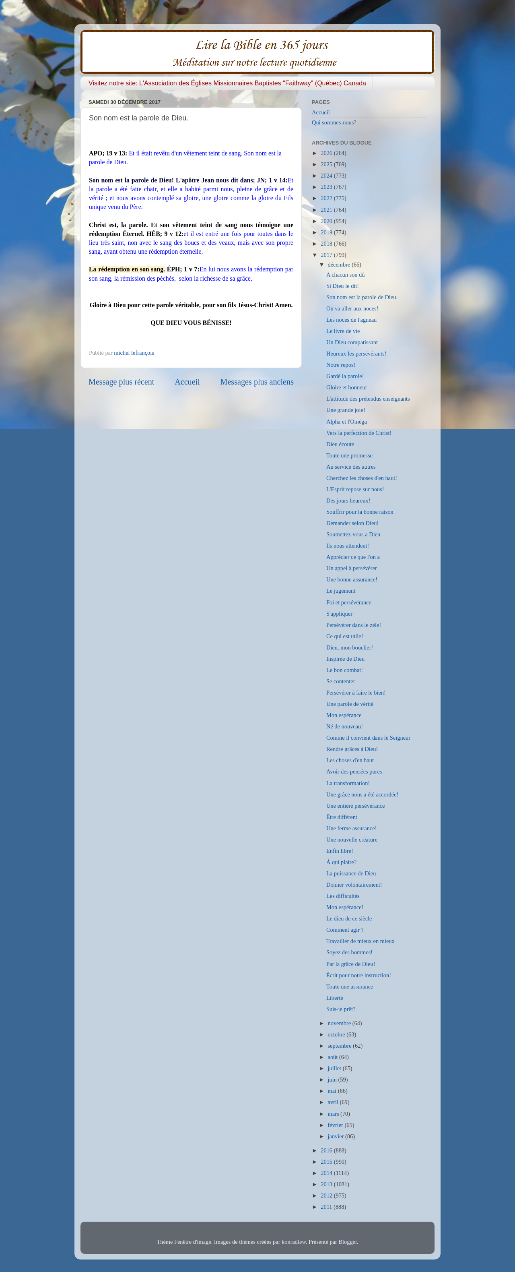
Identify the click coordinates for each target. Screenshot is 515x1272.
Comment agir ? (345, 930)
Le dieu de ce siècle (349, 918)
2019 (327, 232)
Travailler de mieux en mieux (360, 941)
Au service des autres (351, 466)
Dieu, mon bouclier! (349, 647)
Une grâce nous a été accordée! (362, 794)
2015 (327, 1161)
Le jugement (340, 590)
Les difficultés (342, 896)
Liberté (334, 998)
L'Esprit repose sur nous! (355, 489)
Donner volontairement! (354, 884)
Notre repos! (340, 365)
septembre (340, 1045)
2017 (327, 255)
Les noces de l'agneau (351, 319)
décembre (340, 264)
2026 (327, 153)
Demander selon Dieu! (352, 523)
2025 (327, 164)
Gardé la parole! (345, 376)
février (336, 1125)
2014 (327, 1173)
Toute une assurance (349, 986)
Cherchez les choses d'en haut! (361, 478)
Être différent (341, 817)
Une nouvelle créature (351, 839)
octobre (337, 1034)
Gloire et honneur (346, 387)
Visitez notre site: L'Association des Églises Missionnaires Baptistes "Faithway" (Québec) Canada (227, 83)
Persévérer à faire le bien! (356, 692)
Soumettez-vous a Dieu (353, 534)
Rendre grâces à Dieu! (352, 749)
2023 (327, 187)
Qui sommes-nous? (334, 122)
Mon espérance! (344, 907)
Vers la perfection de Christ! (358, 433)
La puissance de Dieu (351, 873)
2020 (327, 221)
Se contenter (340, 681)
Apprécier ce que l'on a (353, 557)
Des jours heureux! (348, 500)
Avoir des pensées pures (354, 771)
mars (334, 1114)
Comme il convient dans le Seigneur (368, 737)
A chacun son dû (345, 274)
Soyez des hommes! (349, 952)
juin (333, 1079)
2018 (327, 243)
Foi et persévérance (348, 602)
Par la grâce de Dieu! (350, 964)
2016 (327, 1150)
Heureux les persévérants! (356, 353)
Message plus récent (121, 381)
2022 (327, 198)
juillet (335, 1068)
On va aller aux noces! (352, 308)
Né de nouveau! (344, 726)
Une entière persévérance (355, 805)
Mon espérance (344, 715)
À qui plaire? (341, 862)
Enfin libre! (339, 851)
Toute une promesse (349, 455)
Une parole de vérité (349, 704)
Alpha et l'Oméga (346, 421)
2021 (327, 210)
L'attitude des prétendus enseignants (368, 398)
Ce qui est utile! (344, 636)
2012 (327, 1195)
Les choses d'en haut (350, 760)
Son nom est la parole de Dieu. (362, 297)
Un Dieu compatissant (352, 342)
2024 (327, 175)
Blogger (347, 1242)
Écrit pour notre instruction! (358, 975)
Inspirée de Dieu (345, 659)
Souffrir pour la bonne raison (359, 512)
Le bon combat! (344, 670)
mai (333, 1091)
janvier (337, 1136)
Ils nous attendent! (347, 545)
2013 (327, 1184)
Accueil (187, 381)
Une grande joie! (345, 410)
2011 (327, 1207)
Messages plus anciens (257, 381)
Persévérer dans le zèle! (353, 625)
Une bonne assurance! (351, 579)
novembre (340, 1023)
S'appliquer (339, 613)
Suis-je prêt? (340, 1009)
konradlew (294, 1242)
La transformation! (348, 783)
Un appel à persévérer (351, 568)
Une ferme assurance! (351, 828)
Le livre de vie (343, 331)
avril (334, 1102)
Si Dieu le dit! (342, 286)
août (333, 1057)
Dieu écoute (340, 444)
